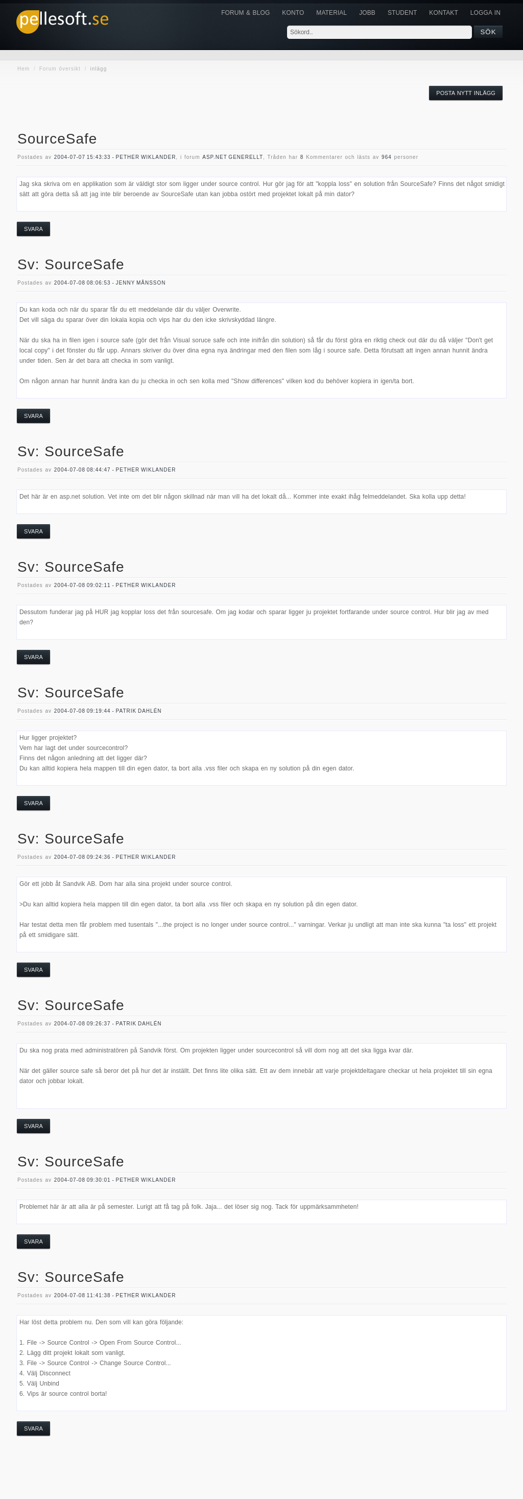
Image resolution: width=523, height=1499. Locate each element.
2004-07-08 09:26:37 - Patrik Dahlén (108, 1023)
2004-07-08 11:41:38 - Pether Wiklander (115, 1295)
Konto (293, 12)
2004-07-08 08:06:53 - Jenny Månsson (110, 283)
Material (331, 12)
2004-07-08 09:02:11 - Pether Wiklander (115, 585)
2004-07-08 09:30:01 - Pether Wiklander (115, 1180)
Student (402, 12)
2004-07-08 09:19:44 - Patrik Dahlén (108, 711)
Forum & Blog (245, 12)
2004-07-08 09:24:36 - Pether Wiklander (115, 857)
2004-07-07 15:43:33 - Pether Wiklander (115, 157)
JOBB (367, 12)
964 (387, 157)
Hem (23, 69)
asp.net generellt (232, 157)
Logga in (485, 12)
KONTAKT (443, 12)
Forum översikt (60, 69)
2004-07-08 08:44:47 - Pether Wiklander (115, 470)
